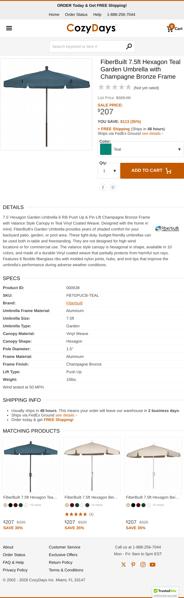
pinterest (133, 564)
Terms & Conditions (66, 570)
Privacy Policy (15, 570)
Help (97, 14)
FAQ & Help (13, 562)
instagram (142, 564)
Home (54, 14)
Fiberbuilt (74, 303)
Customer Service (64, 547)
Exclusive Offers (63, 554)
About (8, 547)
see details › (152, 133)
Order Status (76, 14)
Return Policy (60, 562)
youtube (152, 564)
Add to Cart (152, 170)
